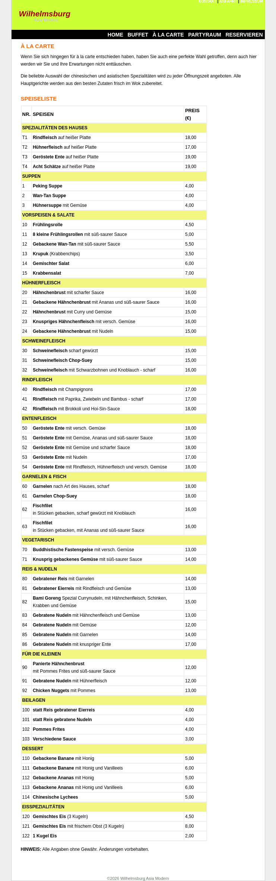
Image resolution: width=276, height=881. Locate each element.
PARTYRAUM (204, 35)
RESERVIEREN (244, 35)
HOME (115, 35)
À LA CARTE (168, 35)
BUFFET (137, 35)
